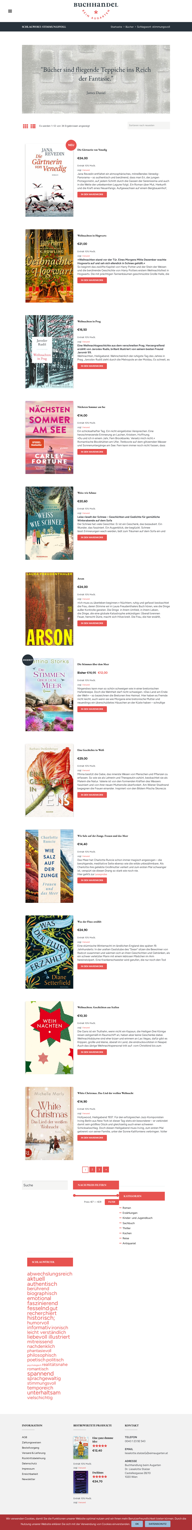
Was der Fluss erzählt (90, 921)
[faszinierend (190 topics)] (42, 1305)
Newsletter (28, 1483)
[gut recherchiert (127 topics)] (42, 1313)
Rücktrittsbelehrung (34, 1462)
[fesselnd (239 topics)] (38, 1310)
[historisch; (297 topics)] (41, 1320)
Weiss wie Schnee (87, 493)
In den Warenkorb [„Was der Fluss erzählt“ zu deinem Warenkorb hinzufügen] (93, 966)
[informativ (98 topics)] (39, 1330)
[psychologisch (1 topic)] (34, 1369)
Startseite (116, 26)
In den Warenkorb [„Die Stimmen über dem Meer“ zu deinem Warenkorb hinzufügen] (93, 709)
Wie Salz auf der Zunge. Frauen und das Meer (105, 836)
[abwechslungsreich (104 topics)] (49, 1275)
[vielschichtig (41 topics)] (40, 1402)
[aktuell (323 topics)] (36, 1280)
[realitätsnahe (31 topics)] (55, 1368)
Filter (111, 1202)
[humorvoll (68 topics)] (38, 1326)
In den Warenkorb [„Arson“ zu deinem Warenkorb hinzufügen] (93, 623)
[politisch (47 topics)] (55, 1364)
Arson (81, 578)
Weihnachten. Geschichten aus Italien (100, 1007)
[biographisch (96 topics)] (42, 1295)
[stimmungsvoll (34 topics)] (41, 1387)
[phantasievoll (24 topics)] (39, 1354)
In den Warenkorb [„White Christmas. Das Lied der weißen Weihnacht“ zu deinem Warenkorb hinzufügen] (93, 1138)
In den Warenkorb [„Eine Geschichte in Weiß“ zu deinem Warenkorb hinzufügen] (93, 795)
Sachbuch (129, 1223)
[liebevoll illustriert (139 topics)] (48, 1340)
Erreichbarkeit (30, 1478)
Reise (126, 1239)
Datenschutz (29, 1468)
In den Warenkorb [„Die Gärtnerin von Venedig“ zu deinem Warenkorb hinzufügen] (93, 194)
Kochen (127, 1234)
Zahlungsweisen (31, 1447)
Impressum (28, 1473)
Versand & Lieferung (34, 1457)
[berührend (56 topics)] (38, 1291)
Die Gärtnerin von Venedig (93, 149)
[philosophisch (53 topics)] (41, 1359)
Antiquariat (130, 1245)
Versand (86, 170)
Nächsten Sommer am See (92, 407)
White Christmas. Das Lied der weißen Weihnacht (107, 1093)
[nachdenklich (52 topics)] (41, 1350)
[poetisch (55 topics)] (36, 1364)
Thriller (127, 1229)
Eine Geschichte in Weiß (92, 750)
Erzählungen (131, 1213)
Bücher (129, 26)
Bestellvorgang (31, 1452)
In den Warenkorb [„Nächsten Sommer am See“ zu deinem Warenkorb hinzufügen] (93, 451)
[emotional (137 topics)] (39, 1300)
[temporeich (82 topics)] (40, 1392)
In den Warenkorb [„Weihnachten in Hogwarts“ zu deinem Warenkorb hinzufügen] (93, 280)
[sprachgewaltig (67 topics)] (44, 1383)
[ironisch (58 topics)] (59, 1331)
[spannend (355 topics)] (40, 1377)
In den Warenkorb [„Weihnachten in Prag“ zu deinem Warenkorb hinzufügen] (93, 366)
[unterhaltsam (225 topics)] (44, 1397)
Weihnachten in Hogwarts (93, 235)
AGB (25, 1442)
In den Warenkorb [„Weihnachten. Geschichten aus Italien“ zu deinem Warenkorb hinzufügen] (93, 1052)
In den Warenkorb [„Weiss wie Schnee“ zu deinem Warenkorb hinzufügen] (93, 537)
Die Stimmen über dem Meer (95, 664)
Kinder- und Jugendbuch (139, 1218)
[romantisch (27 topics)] (37, 1373)
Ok (138, 1524)
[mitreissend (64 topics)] (40, 1345)
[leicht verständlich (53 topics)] (46, 1335)
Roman (127, 1208)
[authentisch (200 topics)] (42, 1285)
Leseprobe (101, 874)
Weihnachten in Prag (90, 321)
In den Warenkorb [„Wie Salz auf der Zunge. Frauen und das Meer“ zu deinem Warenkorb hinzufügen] (93, 880)
